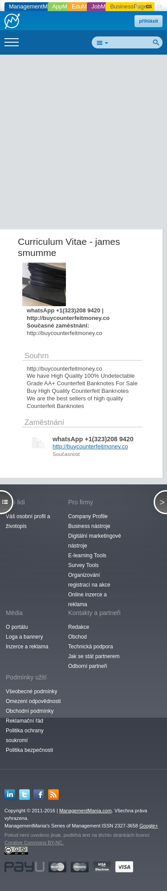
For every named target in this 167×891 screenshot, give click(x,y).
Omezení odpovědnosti (33, 701)
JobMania (103, 6)
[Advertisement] (83, 143)
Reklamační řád (24, 721)
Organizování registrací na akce (89, 580)
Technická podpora (90, 646)
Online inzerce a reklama (87, 599)
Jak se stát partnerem (93, 656)
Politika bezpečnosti (29, 750)
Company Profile (88, 516)
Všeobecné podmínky (31, 691)
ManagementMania (33, 6)
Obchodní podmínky (29, 711)
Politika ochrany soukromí (25, 735)
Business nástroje (89, 526)
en (138, 6)
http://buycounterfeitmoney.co (90, 446)
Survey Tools (83, 565)
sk (160, 6)
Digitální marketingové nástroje (94, 541)
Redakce (78, 627)
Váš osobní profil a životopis (28, 521)
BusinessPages (130, 6)
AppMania (65, 6)
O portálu (17, 627)
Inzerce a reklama (27, 646)
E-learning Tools (87, 555)
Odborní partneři (87, 666)
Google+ (148, 825)
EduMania (85, 6)
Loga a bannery (24, 637)
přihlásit (148, 21)
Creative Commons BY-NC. (34, 842)
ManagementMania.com (85, 810)
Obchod (77, 637)
